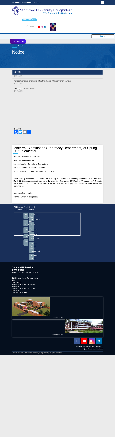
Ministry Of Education (32, 226)
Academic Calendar (26, 223)
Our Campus (26, 216)
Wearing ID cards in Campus (24, 90)
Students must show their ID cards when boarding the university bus (39, 75)
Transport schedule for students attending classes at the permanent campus (42, 83)
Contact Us (26, 242)
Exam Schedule (26, 230)
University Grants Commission (32, 217)
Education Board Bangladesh (32, 236)
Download (26, 236)
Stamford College (32, 257)
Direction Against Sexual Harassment (32, 247)
